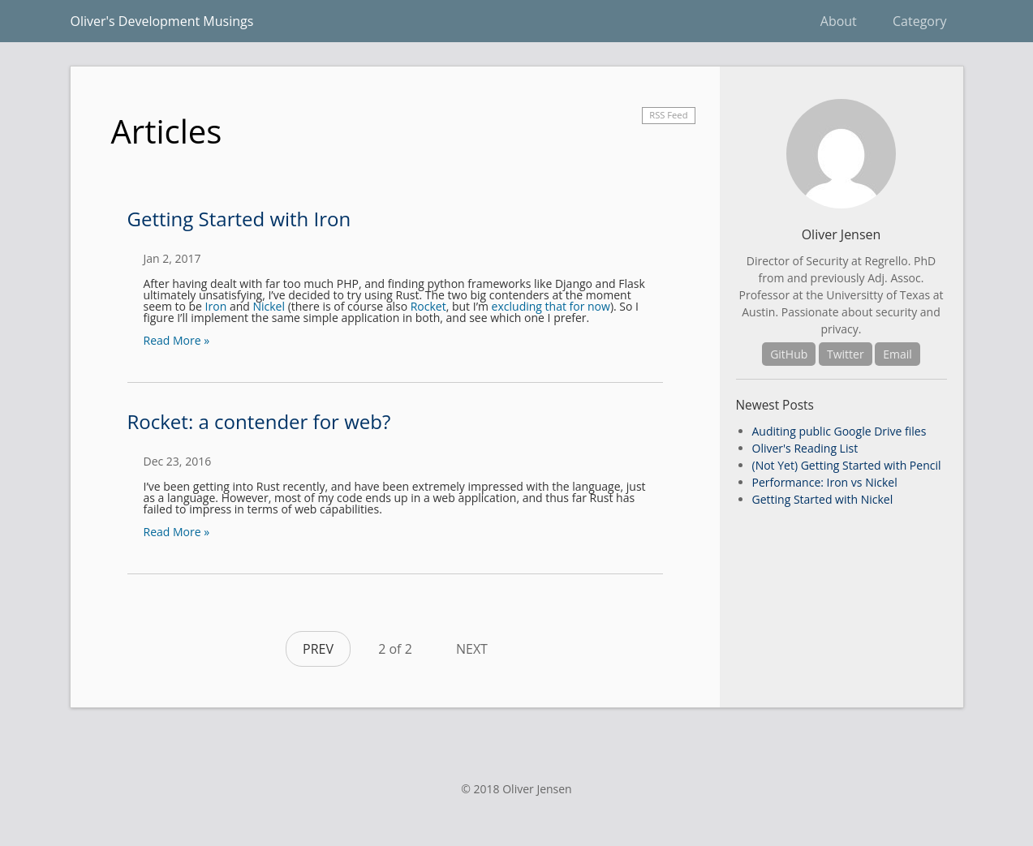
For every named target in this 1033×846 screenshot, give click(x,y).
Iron (216, 306)
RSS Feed (668, 115)
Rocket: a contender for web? (259, 421)
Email (897, 354)
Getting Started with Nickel (822, 499)
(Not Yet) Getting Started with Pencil (846, 465)
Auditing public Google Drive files (839, 431)
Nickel (268, 306)
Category (920, 21)
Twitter (845, 354)
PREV (318, 649)
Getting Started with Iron (239, 218)
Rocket (428, 306)
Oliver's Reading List (805, 448)
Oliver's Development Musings (162, 21)
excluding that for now (551, 306)
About (838, 21)
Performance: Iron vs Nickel (824, 482)
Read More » (177, 340)
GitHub (788, 354)
